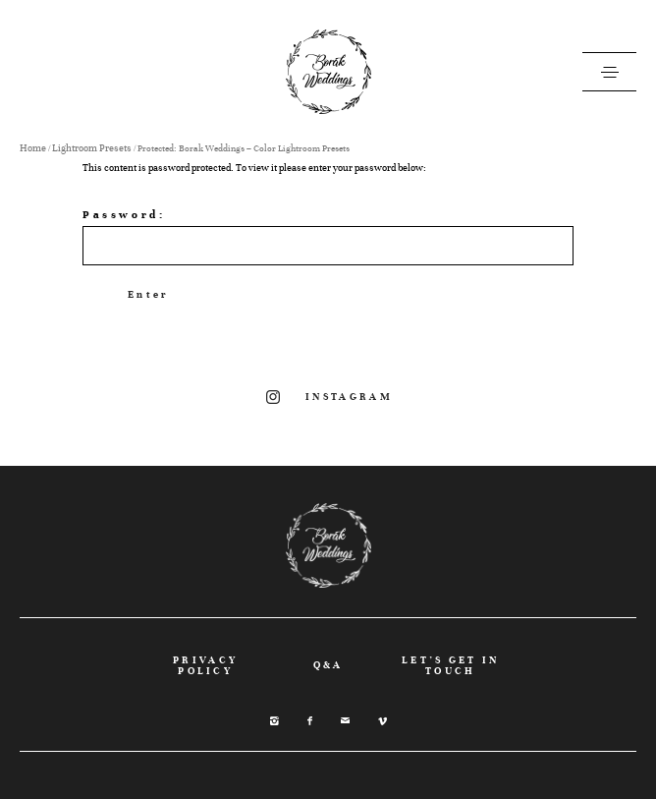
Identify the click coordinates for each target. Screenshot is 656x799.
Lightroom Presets (92, 148)
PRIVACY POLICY (205, 665)
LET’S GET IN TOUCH (451, 665)
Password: (328, 236)
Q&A (328, 664)
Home (33, 148)
